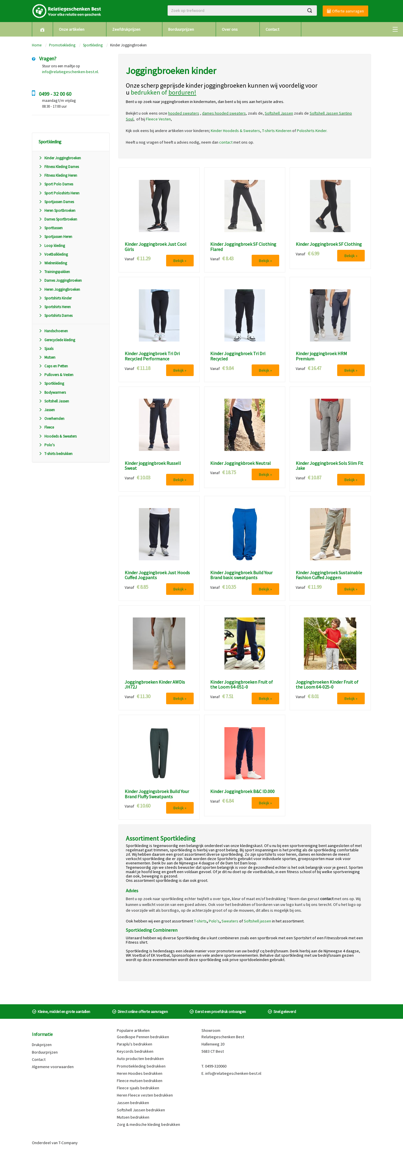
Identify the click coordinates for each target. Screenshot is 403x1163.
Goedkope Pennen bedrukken (143, 1036)
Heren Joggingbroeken (59, 289)
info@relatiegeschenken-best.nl (70, 71)
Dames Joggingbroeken (60, 280)
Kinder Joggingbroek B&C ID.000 (242, 791)
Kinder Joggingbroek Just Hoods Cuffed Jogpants (157, 575)
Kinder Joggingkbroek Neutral (240, 463)
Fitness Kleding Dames (59, 166)
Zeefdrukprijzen (126, 29)
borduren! (182, 92)
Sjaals (46, 348)
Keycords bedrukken (135, 1051)
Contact (272, 29)
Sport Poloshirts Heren (59, 193)
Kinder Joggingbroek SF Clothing (329, 244)
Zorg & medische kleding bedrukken (148, 1124)
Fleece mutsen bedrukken (139, 1080)
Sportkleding (93, 45)
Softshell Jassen (54, 401)
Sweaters (230, 921)
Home (36, 45)
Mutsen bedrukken (133, 1117)
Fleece (46, 427)
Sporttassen (51, 227)
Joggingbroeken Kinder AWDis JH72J (155, 685)
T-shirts (200, 921)
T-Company (68, 1142)
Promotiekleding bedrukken (141, 1066)
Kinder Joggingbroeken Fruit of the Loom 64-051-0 (241, 685)
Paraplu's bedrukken (134, 1044)
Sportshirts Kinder (55, 298)
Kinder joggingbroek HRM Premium (321, 356)
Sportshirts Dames (55, 315)
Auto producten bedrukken (140, 1058)
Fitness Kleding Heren (58, 175)
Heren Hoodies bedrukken (139, 1073)
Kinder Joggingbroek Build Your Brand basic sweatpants (241, 575)
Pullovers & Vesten (56, 374)
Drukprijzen (42, 1044)
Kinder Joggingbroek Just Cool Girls (155, 247)
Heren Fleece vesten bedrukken (145, 1095)
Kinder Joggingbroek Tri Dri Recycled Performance (152, 356)
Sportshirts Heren (55, 306)
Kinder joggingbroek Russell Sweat (153, 466)
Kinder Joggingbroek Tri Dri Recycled (237, 356)
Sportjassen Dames (56, 201)
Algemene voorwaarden (53, 1066)
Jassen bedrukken (133, 1102)
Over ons (230, 29)
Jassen (47, 409)
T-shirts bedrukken (55, 453)
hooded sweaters (183, 113)
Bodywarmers (52, 392)
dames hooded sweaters (224, 113)
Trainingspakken (54, 271)
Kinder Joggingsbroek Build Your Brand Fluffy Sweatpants (157, 794)
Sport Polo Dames (56, 184)
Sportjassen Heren (55, 236)
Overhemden (51, 418)
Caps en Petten (53, 366)
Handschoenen (53, 330)
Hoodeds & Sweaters (58, 436)
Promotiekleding (62, 45)
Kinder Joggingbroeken (60, 158)
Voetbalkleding (53, 254)
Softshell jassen (257, 921)
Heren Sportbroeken (57, 210)
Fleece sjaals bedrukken (138, 1087)
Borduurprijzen (181, 29)
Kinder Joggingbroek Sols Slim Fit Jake (329, 466)
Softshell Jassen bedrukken (141, 1110)
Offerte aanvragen (345, 11)
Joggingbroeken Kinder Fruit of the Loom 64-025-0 (327, 685)
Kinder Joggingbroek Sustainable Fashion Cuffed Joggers (329, 575)
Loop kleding (52, 245)
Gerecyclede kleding (57, 339)
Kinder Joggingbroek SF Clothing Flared (243, 247)
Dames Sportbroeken (58, 219)
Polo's (47, 445)
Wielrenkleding (53, 263)
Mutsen (47, 357)
